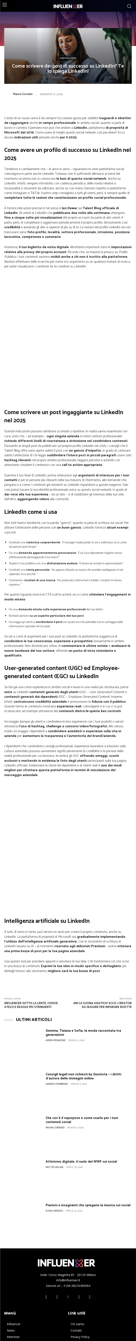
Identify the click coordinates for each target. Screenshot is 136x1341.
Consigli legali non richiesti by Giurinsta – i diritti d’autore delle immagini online (83, 978)
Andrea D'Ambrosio (57, 986)
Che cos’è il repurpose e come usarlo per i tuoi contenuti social (82, 1022)
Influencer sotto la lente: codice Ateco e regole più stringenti (31, 906)
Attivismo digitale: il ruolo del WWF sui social (81, 1063)
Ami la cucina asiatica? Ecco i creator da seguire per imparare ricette (102, 906)
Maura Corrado (23, 94)
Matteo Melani (54, 1069)
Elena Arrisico (54, 1112)
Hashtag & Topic (68, 58)
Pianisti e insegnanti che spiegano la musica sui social (88, 1107)
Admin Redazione (56, 942)
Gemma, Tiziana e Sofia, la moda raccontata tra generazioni (83, 934)
